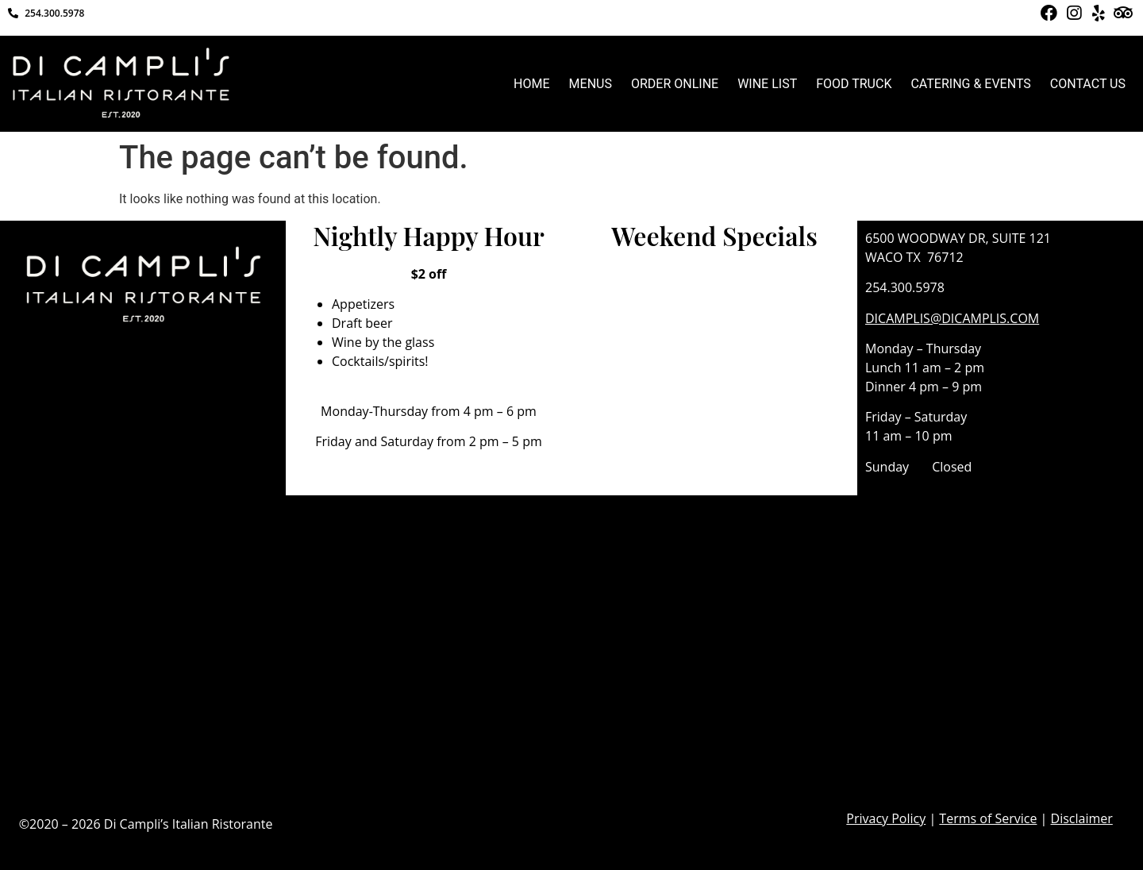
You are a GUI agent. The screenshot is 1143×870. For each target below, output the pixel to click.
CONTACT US (1088, 83)
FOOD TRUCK (853, 83)
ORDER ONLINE (674, 83)
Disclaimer (1082, 818)
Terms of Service (988, 818)
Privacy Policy (886, 818)
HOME (531, 83)
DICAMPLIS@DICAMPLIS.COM (952, 318)
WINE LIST (767, 83)
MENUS (590, 83)
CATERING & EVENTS (970, 83)
